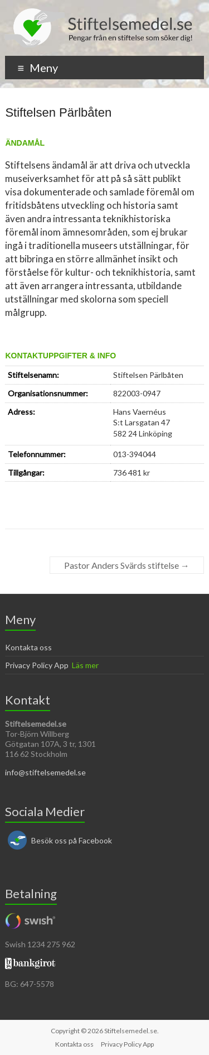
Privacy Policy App (37, 665)
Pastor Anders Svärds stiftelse (126, 565)
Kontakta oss (28, 647)
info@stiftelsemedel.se (45, 772)
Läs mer (85, 665)
